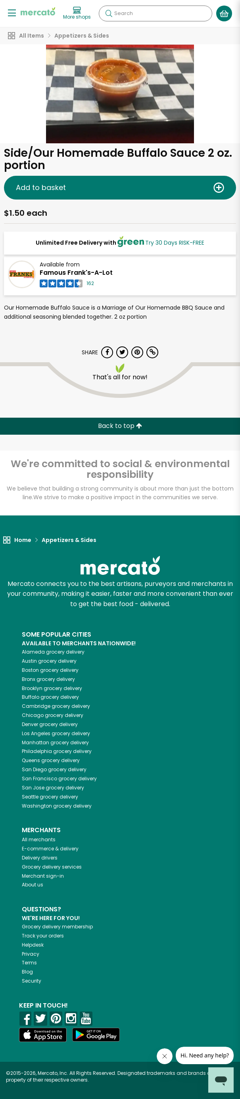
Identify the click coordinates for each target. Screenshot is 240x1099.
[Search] (155, 13)
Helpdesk (33, 944)
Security (31, 980)
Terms (29, 962)
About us (32, 884)
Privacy (30, 954)
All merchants (39, 839)
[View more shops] (77, 13)
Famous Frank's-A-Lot (76, 272)
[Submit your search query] (109, 13)
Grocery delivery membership (57, 926)
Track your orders (43, 935)
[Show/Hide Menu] (12, 12)
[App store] (43, 1035)
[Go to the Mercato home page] (38, 11)
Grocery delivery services (52, 866)
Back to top (120, 425)
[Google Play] (96, 1035)
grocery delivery (53, 651)
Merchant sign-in (43, 876)
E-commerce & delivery (50, 848)
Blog (27, 971)
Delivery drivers (40, 857)
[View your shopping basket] (224, 13)
